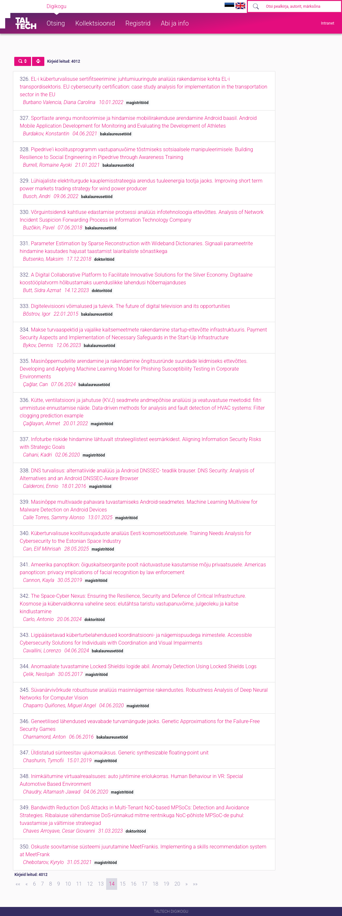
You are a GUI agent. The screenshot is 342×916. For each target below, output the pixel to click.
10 (68, 884)
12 (90, 884)
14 (112, 884)
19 (166, 884)
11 (79, 884)
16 (134, 884)
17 (145, 884)
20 (177, 884)
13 (101, 884)
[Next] (186, 884)
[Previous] (26, 884)
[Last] (195, 884)
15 (123, 884)
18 (155, 884)
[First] (18, 884)
